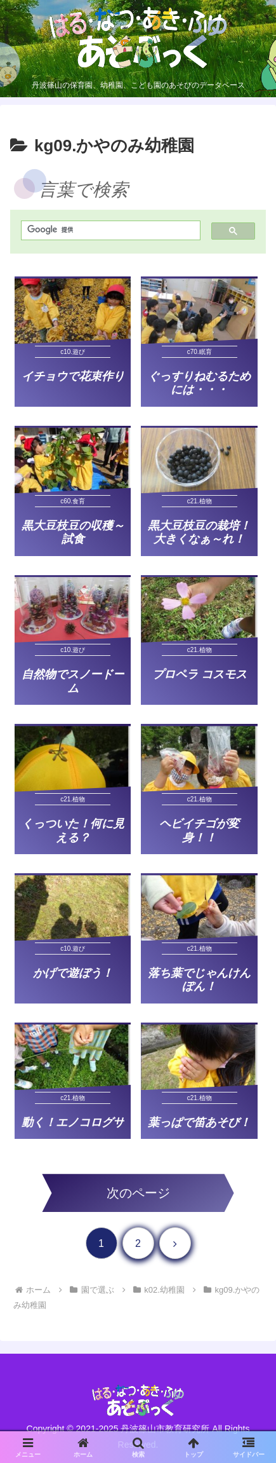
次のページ (138, 1193)
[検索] (107, 229)
